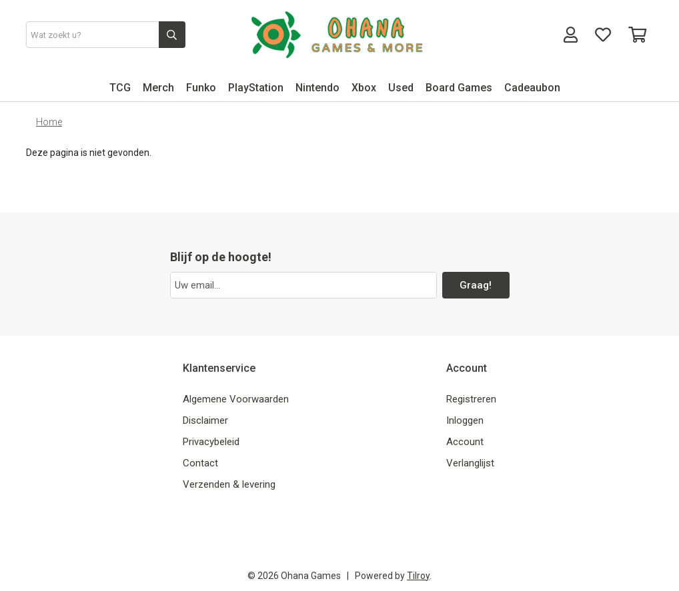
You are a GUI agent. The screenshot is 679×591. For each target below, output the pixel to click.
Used (401, 87)
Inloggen (465, 420)
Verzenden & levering (229, 484)
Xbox (364, 87)
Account (465, 442)
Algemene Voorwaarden (236, 399)
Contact (200, 463)
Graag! (476, 285)
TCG (120, 87)
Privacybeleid (211, 442)
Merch (158, 87)
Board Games (459, 87)
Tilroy (418, 575)
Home (49, 122)
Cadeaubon (532, 87)
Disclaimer (205, 420)
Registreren (471, 399)
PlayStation (255, 87)
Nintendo (317, 87)
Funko (201, 87)
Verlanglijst (470, 463)
